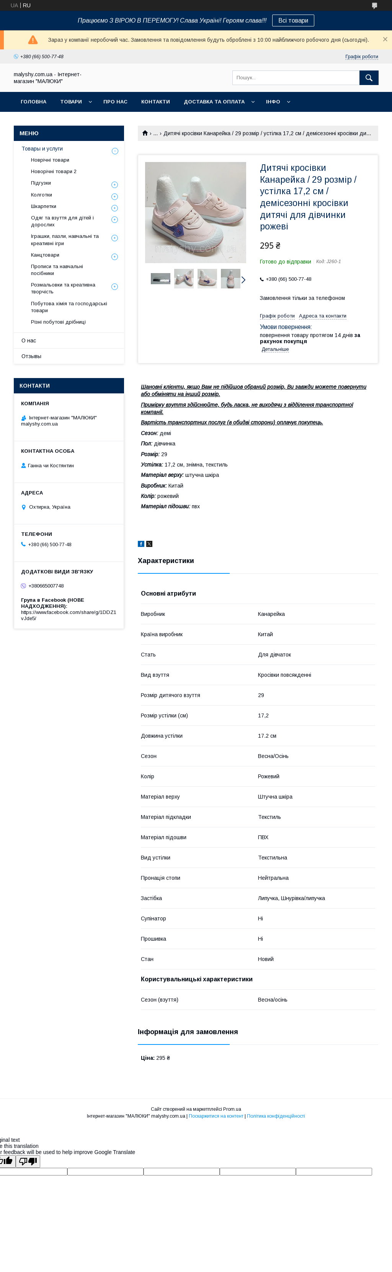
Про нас (115, 102)
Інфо (273, 102)
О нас (28, 340)
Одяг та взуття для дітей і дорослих (62, 221)
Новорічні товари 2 (54, 171)
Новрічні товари (50, 160)
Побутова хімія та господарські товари (69, 307)
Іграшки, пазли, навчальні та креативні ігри (65, 239)
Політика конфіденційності (276, 1116)
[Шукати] (369, 77)
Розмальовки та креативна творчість (63, 288)
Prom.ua (232, 1109)
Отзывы (31, 356)
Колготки (41, 195)
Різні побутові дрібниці (58, 322)
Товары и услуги (42, 149)
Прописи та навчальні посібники (57, 270)
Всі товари (293, 20)
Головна (33, 102)
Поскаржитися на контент (216, 1116)
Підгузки (41, 183)
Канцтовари (45, 255)
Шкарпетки (43, 206)
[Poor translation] (28, 1161)
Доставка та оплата (214, 102)
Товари (71, 102)
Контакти (155, 102)
